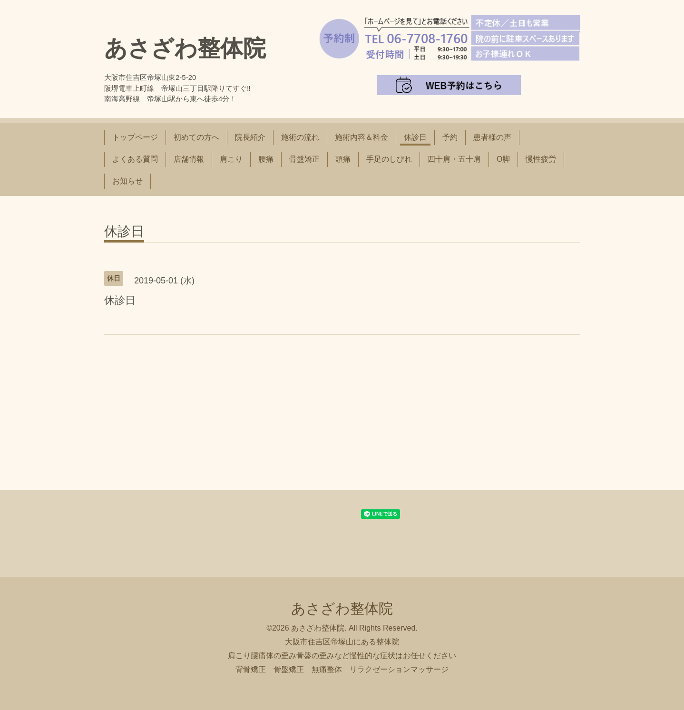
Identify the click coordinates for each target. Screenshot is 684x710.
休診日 (415, 137)
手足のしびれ (389, 159)
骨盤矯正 (304, 159)
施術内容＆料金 (361, 137)
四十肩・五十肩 (454, 159)
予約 (450, 137)
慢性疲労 (541, 159)
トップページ (135, 137)
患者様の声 (492, 137)
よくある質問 (135, 159)
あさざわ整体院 (185, 48)
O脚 (503, 159)
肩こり (231, 159)
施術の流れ (300, 137)
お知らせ (127, 181)
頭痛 (343, 159)
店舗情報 (189, 159)
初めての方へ (196, 137)
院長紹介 (250, 137)
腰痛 (266, 159)
